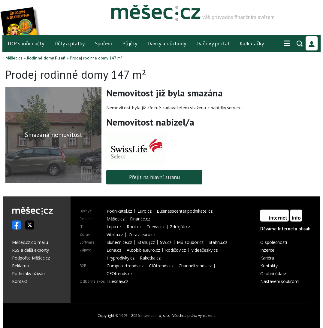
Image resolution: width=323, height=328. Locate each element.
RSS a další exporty (30, 250)
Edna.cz (114, 250)
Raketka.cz (150, 258)
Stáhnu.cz (218, 242)
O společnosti (273, 242)
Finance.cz (140, 219)
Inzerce (267, 250)
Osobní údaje (273, 273)
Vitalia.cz (115, 234)
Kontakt (19, 281)
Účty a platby (69, 43)
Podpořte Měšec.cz (31, 258)
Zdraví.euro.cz (141, 234)
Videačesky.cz (204, 250)
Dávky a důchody (166, 43)
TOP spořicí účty (25, 43)
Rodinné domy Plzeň (46, 58)
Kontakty (269, 266)
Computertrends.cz (125, 266)
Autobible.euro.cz (143, 250)
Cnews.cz (155, 227)
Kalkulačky (252, 43)
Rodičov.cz (175, 250)
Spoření (103, 43)
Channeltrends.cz (195, 266)
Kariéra (267, 258)
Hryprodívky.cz (120, 258)
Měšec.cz (14, 58)
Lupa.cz (114, 227)
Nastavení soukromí (279, 281)
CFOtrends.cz (119, 274)
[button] (286, 43)
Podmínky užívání (29, 273)
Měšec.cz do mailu (30, 242)
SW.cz (165, 242)
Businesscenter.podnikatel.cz (185, 211)
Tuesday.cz (117, 281)
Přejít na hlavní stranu (154, 177)
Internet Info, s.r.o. (155, 315)
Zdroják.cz (180, 227)
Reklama (20, 266)
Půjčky (129, 43)
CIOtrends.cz (161, 266)
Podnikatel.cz (119, 211)
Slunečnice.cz (119, 242)
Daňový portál (212, 43)
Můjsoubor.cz (190, 242)
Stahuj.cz (146, 242)
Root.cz (134, 227)
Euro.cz (144, 211)
